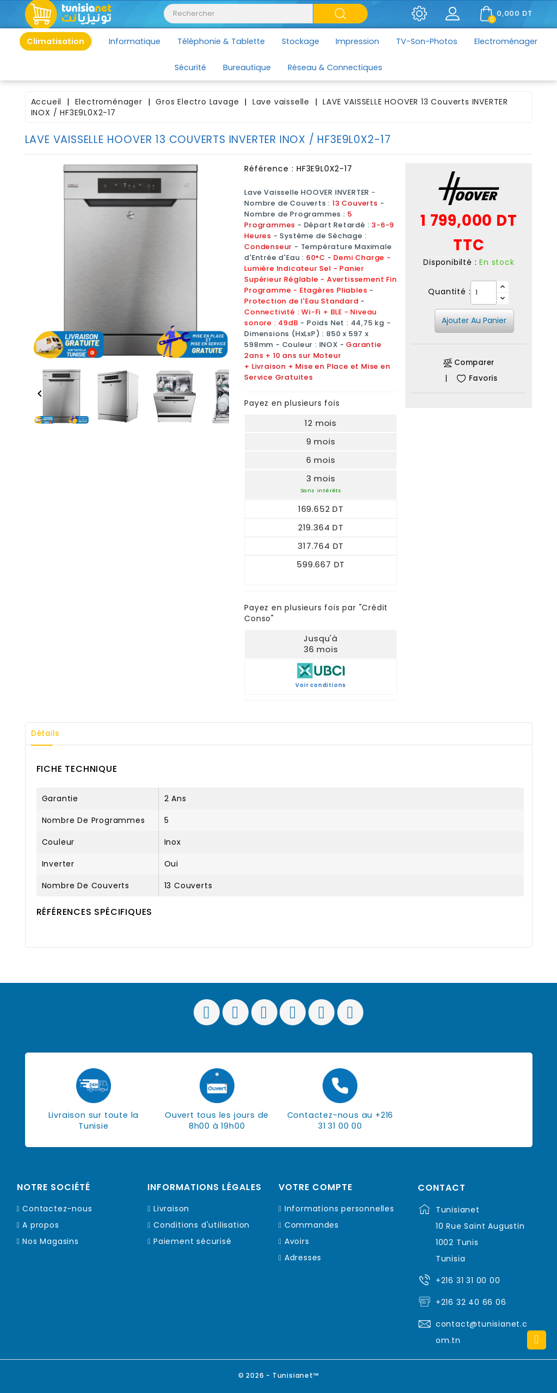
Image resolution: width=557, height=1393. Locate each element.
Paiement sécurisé (192, 1241)
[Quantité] (484, 293)
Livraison (171, 1208)
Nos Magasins (50, 1241)
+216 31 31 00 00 (468, 1280)
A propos (40, 1224)
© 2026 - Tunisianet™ (279, 1374)
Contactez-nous (57, 1208)
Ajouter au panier (474, 320)
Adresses (302, 1257)
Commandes (311, 1224)
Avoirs (297, 1241)
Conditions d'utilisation (201, 1224)
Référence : (269, 168)
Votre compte (315, 1187)
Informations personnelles (339, 1208)
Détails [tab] (49, 733)
